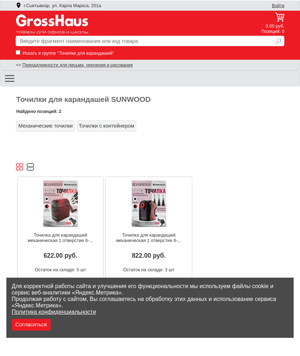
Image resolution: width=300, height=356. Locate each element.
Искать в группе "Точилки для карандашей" (65, 53)
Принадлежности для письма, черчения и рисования (77, 65)
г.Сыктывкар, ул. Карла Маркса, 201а (58, 5)
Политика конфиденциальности (54, 312)
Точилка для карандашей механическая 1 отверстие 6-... (60, 237)
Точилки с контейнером (106, 126)
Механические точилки (45, 126)
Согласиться (31, 324)
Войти (278, 5)
